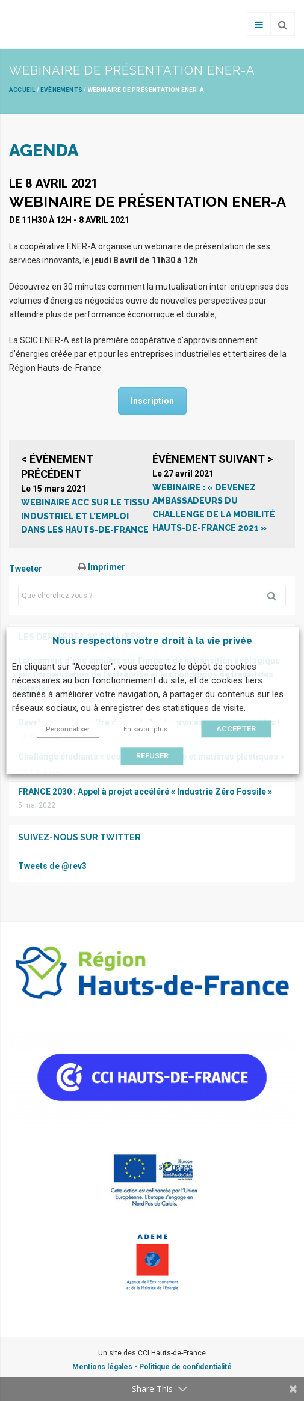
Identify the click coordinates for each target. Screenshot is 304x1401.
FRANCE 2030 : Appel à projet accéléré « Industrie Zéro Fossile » (145, 791)
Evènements (61, 90)
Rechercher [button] (276, 595)
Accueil (22, 90)
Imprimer (101, 567)
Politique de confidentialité (185, 1367)
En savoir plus (145, 729)
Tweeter (25, 568)
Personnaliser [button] (68, 729)
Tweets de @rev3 (52, 866)
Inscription (152, 401)
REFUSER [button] (152, 755)
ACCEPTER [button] (236, 728)
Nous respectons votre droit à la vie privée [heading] (152, 640)
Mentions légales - (105, 1367)
